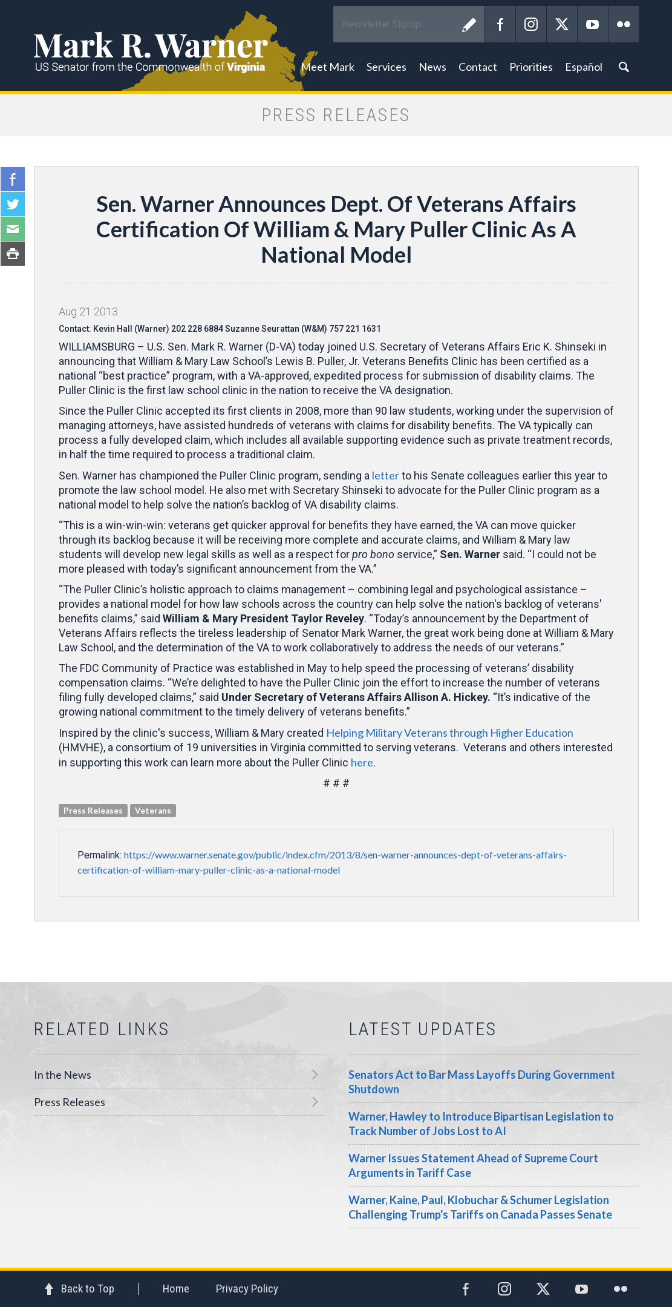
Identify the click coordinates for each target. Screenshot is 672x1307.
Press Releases (69, 1101)
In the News (62, 1074)
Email (13, 229)
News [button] (432, 66)
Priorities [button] (531, 66)
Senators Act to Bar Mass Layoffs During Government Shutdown (481, 1082)
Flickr (623, 24)
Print (13, 254)
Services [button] (386, 66)
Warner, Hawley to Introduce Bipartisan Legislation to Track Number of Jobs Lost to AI (481, 1123)
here (362, 762)
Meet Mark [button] (327, 66)
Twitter (562, 24)
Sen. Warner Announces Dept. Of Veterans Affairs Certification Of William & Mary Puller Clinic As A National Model (336, 229)
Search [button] (623, 66)
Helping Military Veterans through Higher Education (449, 732)
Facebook (500, 24)
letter (385, 475)
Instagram (531, 24)
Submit (469, 24)
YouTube (593, 24)
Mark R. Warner (336, 45)
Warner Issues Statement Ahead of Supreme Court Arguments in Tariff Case (473, 1165)
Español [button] (583, 66)
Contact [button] (477, 66)
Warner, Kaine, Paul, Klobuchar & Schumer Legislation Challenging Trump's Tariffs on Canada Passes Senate (480, 1207)
